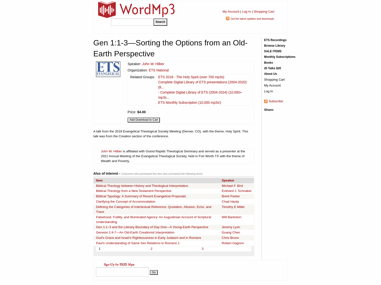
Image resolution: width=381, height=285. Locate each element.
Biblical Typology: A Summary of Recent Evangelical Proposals (141, 196)
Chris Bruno (230, 238)
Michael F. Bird (232, 186)
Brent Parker (231, 196)
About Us (270, 74)
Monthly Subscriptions (279, 57)
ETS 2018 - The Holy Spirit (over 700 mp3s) (191, 77)
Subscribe (276, 101)
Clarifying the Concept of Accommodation (125, 201)
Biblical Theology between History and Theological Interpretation (142, 186)
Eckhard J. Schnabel (236, 191)
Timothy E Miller (233, 207)
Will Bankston (231, 217)
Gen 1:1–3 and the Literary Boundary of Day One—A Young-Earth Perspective (152, 227)
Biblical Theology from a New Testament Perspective (134, 191)
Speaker (228, 180)
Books (268, 62)
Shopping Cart (264, 11)
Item (99, 180)
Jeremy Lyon (231, 227)
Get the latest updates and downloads (252, 18)
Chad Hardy (230, 201)
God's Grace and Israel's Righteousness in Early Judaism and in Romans (148, 238)
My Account (231, 11)
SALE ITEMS (273, 51)
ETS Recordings (275, 40)
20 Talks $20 (272, 68)
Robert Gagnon (233, 243)
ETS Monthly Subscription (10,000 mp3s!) (189, 102)
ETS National (159, 70)
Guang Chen (231, 232)
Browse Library (274, 45)
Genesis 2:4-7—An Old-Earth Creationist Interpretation (135, 232)
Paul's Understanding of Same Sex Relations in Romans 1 (138, 243)
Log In (246, 11)
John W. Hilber (153, 64)
